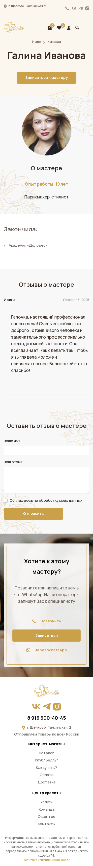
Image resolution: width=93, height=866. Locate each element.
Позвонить (46, 621)
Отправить (33, 513)
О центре (46, 816)
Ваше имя (12, 440)
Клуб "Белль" (46, 760)
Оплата (47, 774)
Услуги (46, 801)
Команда (54, 42)
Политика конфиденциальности (46, 860)
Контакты (46, 823)
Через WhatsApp (46, 649)
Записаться (46, 635)
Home (36, 42)
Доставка (47, 782)
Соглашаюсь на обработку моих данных (46, 500)
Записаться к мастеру (46, 77)
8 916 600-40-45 (67, 8)
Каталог (46, 753)
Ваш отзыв (13, 461)
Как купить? (46, 767)
